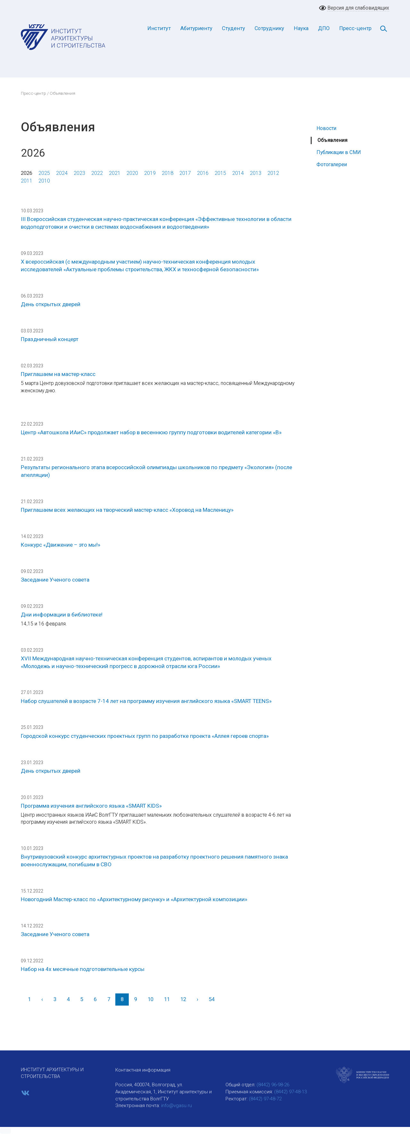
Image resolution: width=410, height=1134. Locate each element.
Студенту (233, 28)
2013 (255, 173)
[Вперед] (197, 999)
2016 (203, 173)
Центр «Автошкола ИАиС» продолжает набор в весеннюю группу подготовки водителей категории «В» (151, 432)
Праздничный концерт (49, 339)
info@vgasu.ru (176, 1105)
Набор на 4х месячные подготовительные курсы (82, 969)
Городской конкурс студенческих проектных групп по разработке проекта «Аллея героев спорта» (145, 736)
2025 (44, 173)
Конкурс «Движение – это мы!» (60, 545)
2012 (273, 173)
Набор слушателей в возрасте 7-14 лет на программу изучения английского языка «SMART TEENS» (146, 701)
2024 (62, 173)
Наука (301, 28)
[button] (5, 1131)
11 (167, 999)
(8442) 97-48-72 (265, 1099)
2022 (97, 173)
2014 (238, 173)
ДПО (324, 28)
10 (150, 999)
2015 (220, 173)
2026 (26, 173)
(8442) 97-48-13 (290, 1092)
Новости (326, 128)
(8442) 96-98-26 (273, 1085)
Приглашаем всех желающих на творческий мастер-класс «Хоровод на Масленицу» (127, 510)
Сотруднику (269, 28)
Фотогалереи (331, 164)
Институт (159, 28)
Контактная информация (142, 1070)
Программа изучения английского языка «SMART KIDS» (91, 806)
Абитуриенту (196, 28)
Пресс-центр (355, 28)
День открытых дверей (50, 304)
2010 (44, 181)
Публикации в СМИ (338, 152)
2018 (167, 173)
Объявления (332, 140)
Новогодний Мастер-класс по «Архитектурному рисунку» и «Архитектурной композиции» (134, 899)
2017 (185, 173)
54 (212, 999)
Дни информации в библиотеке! (61, 614)
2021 (114, 173)
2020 (132, 173)
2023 (79, 173)
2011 (26, 181)
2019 (150, 173)
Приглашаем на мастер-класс (58, 374)
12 (183, 999)
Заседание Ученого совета (55, 579)
